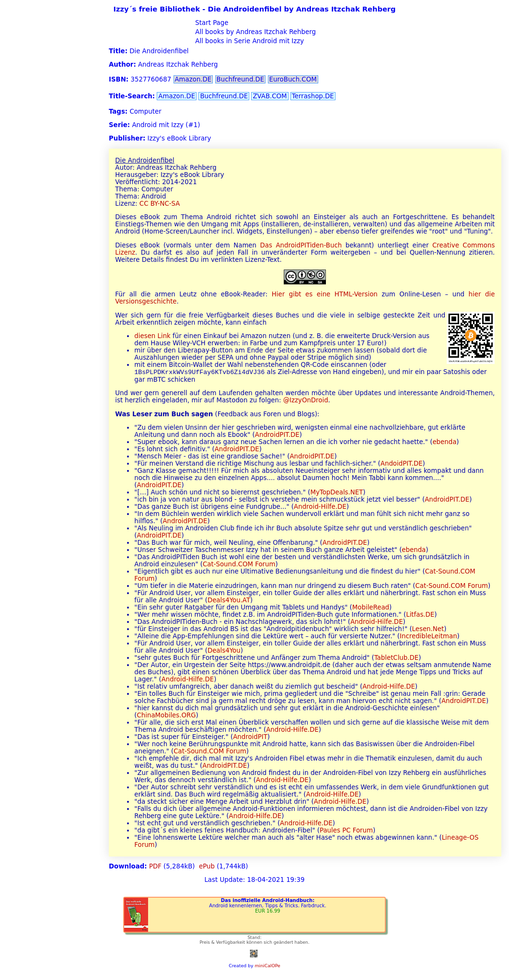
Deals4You (224, 651)
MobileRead (370, 608)
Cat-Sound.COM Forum (239, 565)
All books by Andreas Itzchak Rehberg (254, 31)
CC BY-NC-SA (159, 203)
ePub (207, 867)
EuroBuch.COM (293, 79)
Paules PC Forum (346, 831)
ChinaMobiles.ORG (166, 716)
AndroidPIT (250, 737)
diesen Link (152, 336)
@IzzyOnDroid (305, 401)
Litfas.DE (420, 615)
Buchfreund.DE (241, 79)
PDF (155, 867)
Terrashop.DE (313, 96)
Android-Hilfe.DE (320, 507)
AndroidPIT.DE (277, 435)
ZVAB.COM (270, 96)
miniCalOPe (267, 966)
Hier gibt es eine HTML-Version (325, 294)
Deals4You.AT (229, 601)
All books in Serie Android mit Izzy (248, 41)
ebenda (444, 442)
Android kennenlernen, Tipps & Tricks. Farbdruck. (267, 906)
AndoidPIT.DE (402, 464)
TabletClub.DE (396, 658)
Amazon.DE (193, 79)
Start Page (210, 22)
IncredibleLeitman (428, 637)
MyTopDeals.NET (336, 493)
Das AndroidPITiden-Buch (301, 245)
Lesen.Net (428, 629)
